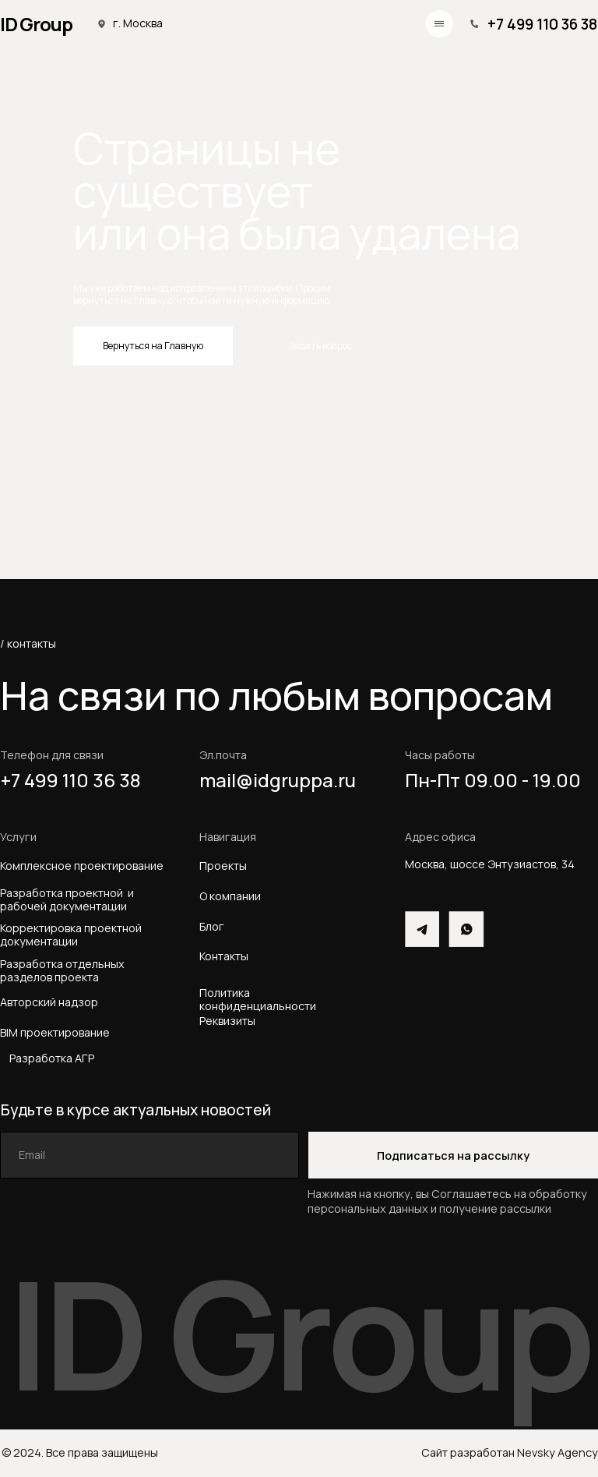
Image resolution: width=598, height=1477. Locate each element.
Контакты (223, 956)
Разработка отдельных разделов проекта (64, 970)
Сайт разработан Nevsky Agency (509, 1452)
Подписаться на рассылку (453, 1155)
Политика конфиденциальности (257, 999)
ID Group (36, 24)
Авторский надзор (49, 1002)
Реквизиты (227, 1020)
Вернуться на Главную (153, 345)
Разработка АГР (51, 1058)
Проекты (223, 865)
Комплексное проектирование (82, 865)
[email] (149, 1155)
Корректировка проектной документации (71, 935)
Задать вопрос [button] (321, 345)
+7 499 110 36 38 (542, 24)
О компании (230, 896)
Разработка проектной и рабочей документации (67, 899)
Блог (211, 926)
